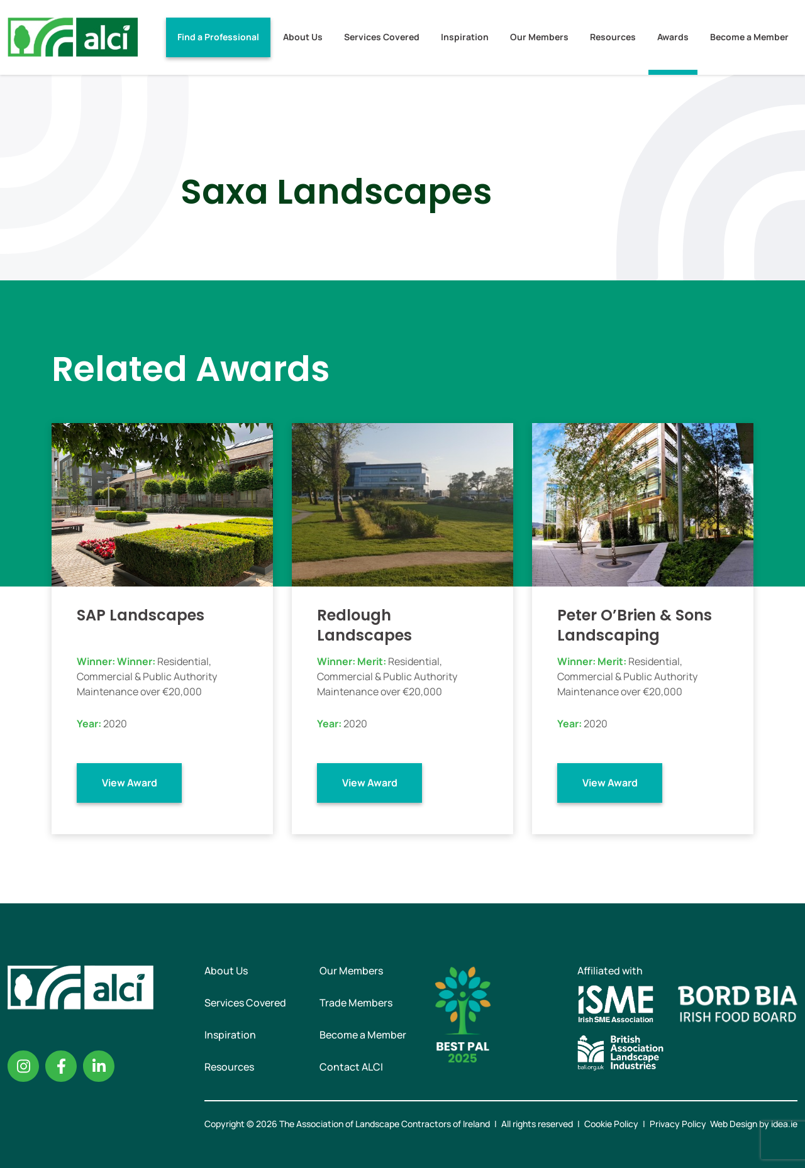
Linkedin (98, 1066)
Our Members (539, 37)
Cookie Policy (611, 1124)
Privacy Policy (678, 1124)
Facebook (61, 1066)
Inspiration (465, 37)
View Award (129, 783)
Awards (673, 37)
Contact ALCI (351, 1067)
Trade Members (355, 1003)
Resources (613, 37)
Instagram (23, 1066)
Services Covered (381, 37)
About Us (303, 37)
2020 (115, 723)
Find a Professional (218, 37)
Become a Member (749, 37)
